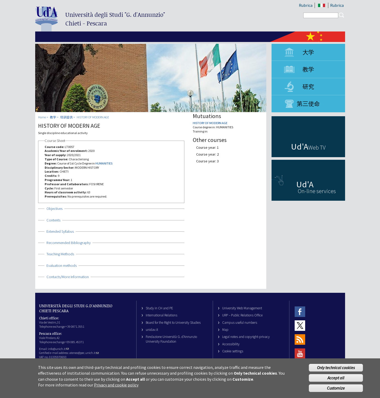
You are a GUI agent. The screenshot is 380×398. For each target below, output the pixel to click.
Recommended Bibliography (68, 242)
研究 (308, 86)
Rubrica (306, 5)
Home (42, 117)
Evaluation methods (61, 265)
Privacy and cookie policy (116, 386)
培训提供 (66, 117)
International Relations (161, 315)
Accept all (335, 379)
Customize (336, 389)
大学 (308, 52)
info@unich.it (58, 349)
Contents (53, 220)
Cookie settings (232, 351)
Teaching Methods (60, 254)
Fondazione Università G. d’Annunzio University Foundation (171, 339)
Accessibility (231, 344)
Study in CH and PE (159, 308)
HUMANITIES (103, 163)
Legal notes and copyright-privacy (246, 337)
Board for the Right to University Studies (173, 322)
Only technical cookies (336, 369)
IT (321, 5)
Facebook (300, 311)
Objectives (54, 208)
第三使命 (308, 103)
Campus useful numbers (239, 322)
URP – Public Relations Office (242, 315)
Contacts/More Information (67, 276)
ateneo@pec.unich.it (84, 353)
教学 (308, 69)
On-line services (317, 191)
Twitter (300, 325)
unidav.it (152, 329)
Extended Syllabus (60, 231)
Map (225, 329)
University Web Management (242, 308)
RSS (300, 339)
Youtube (300, 353)
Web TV (317, 147)
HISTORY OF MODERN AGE (93, 117)
